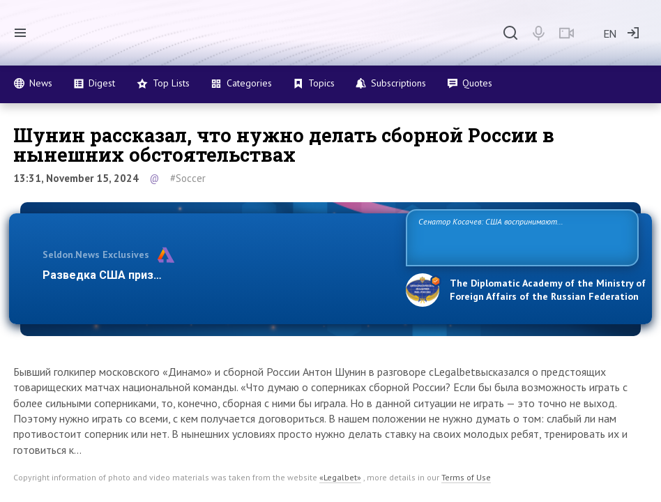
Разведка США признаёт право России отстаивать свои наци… (215, 275)
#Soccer (188, 178)
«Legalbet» (340, 477)
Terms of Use (466, 477)
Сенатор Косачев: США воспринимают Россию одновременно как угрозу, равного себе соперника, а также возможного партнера (510, 236)
